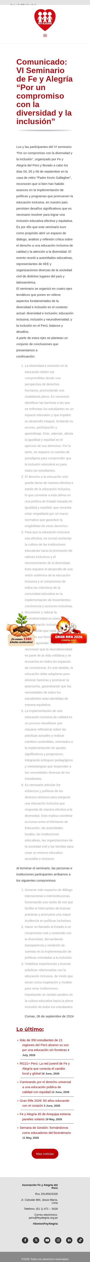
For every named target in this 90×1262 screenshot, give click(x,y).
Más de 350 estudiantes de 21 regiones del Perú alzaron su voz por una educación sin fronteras (44, 1045)
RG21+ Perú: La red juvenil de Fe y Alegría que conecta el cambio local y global (45, 1068)
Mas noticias (45, 1154)
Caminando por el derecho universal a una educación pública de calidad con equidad (45, 1087)
